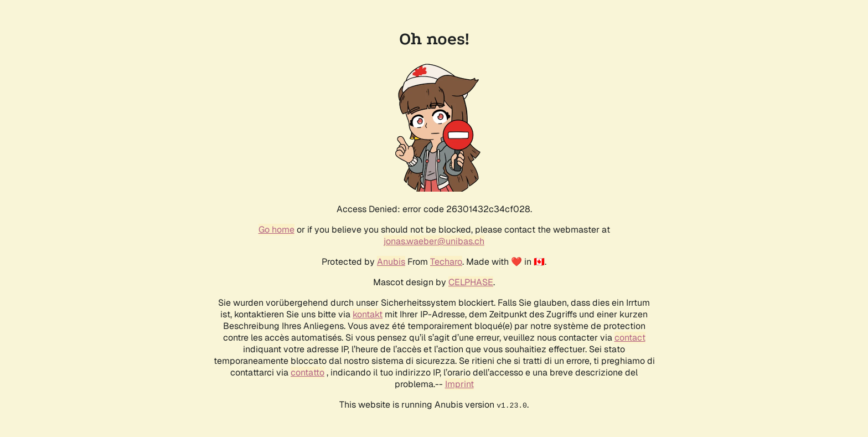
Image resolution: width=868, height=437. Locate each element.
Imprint (459, 384)
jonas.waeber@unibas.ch (434, 241)
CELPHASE (470, 282)
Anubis (391, 262)
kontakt (368, 314)
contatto (307, 372)
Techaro (446, 262)
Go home (276, 229)
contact (629, 337)
